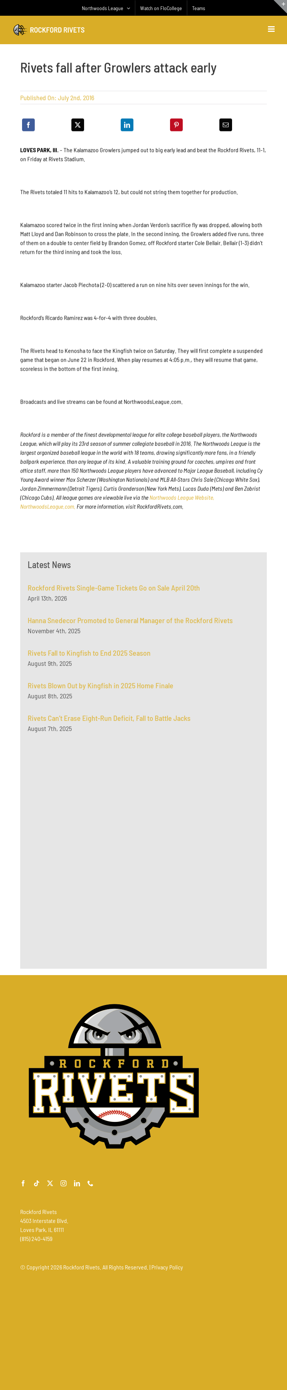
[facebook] (23, 1183)
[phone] (90, 1183)
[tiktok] (37, 1183)
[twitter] (50, 1183)
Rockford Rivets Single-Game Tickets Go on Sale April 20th (114, 590)
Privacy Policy (167, 1267)
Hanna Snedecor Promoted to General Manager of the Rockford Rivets (130, 622)
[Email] (225, 126)
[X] (78, 126)
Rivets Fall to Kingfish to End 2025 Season (89, 655)
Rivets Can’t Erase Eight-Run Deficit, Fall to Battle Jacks (109, 720)
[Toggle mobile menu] (272, 29)
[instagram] (64, 1183)
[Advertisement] (84, 816)
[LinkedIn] (127, 126)
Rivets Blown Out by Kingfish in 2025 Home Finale (100, 687)
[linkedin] (77, 1183)
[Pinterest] (176, 126)
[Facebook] (28, 126)
